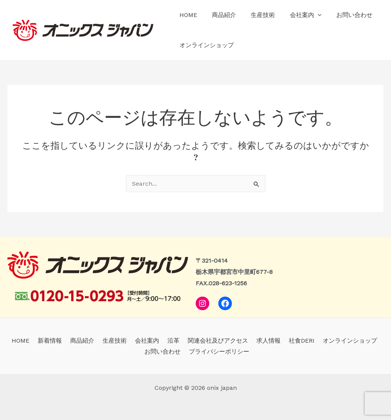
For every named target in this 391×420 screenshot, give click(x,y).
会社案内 (296, 15)
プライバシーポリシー (197, 351)
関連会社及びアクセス (193, 340)
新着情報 (36, 340)
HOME (187, 14)
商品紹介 (220, 14)
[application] (308, 15)
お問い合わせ (342, 14)
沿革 (151, 340)
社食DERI (272, 340)
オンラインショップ (205, 45)
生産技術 (256, 14)
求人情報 (241, 340)
